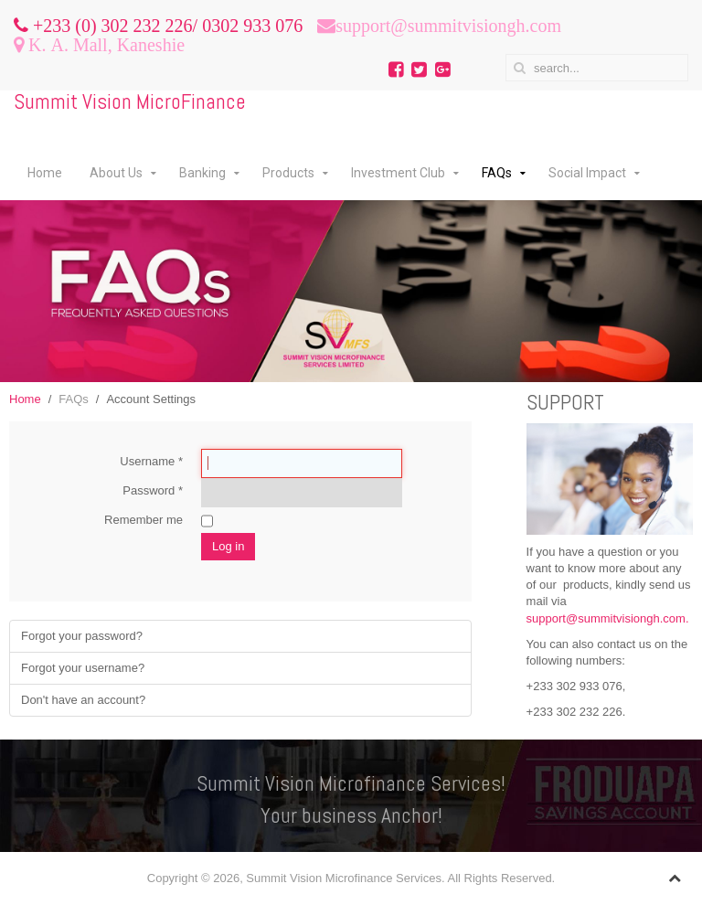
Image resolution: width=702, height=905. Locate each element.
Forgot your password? (82, 636)
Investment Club (398, 172)
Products (288, 172)
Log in (228, 546)
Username (151, 461)
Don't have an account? (83, 700)
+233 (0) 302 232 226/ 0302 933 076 (165, 25)
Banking (202, 172)
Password (152, 490)
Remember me (143, 520)
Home (44, 172)
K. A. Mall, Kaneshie (104, 45)
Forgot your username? (82, 668)
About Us (116, 172)
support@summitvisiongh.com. (607, 618)
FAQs (497, 172)
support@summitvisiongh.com (448, 25)
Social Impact (587, 172)
